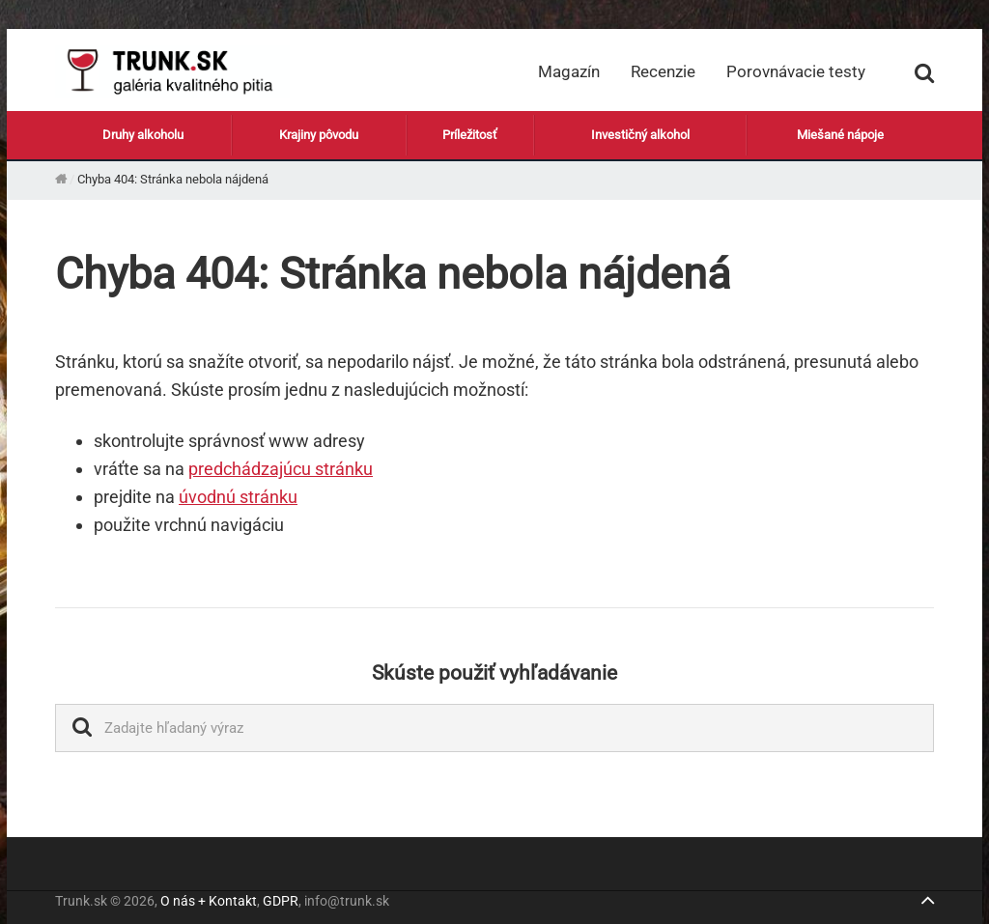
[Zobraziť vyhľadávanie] (924, 71)
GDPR (280, 901)
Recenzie (663, 71)
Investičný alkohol (640, 133)
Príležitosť (469, 133)
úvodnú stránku (238, 497)
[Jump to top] (927, 902)
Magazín (569, 71)
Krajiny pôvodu (318, 133)
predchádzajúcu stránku (280, 469)
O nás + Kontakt (208, 901)
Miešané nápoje (840, 133)
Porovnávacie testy (795, 71)
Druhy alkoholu (143, 133)
